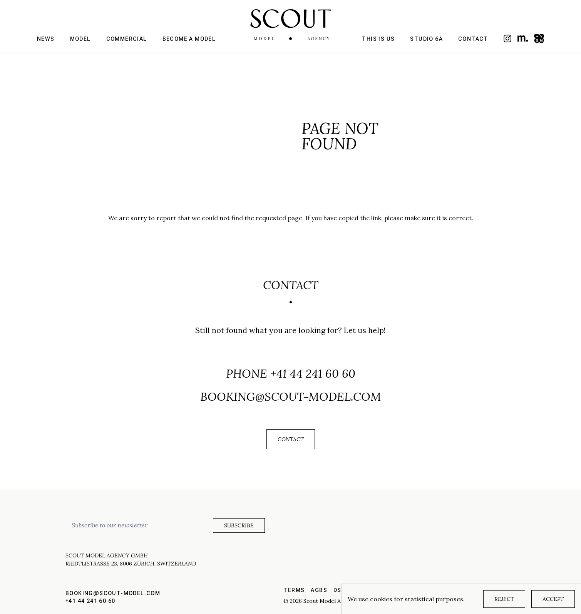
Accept (553, 599)
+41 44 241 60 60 (312, 373)
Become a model (189, 39)
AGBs (319, 590)
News (46, 39)
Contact (473, 39)
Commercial (126, 39)
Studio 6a (426, 39)
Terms (294, 590)
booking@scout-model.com (290, 396)
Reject (504, 599)
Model (80, 39)
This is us (378, 39)
